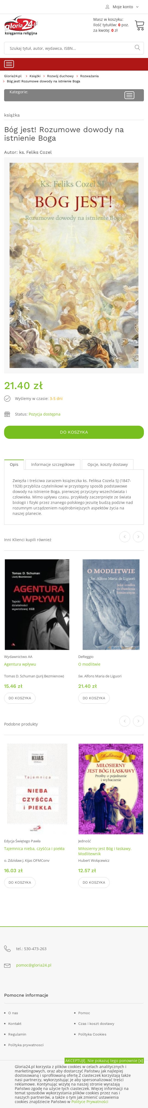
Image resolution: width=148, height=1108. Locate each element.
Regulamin (17, 1034)
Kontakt (14, 1024)
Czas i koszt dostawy (96, 1024)
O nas (13, 1013)
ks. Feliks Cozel (35, 152)
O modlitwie (89, 664)
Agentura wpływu (20, 664)
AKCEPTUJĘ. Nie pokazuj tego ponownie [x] (104, 1060)
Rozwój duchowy (60, 76)
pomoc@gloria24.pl (33, 965)
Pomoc (84, 1013)
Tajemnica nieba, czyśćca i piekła (34, 848)
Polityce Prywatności (89, 1101)
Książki (35, 76)
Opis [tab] (14, 464)
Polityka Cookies (92, 1034)
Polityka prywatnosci (25, 1045)
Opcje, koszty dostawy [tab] (108, 464)
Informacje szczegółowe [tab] (53, 464)
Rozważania (89, 76)
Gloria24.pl (13, 76)
